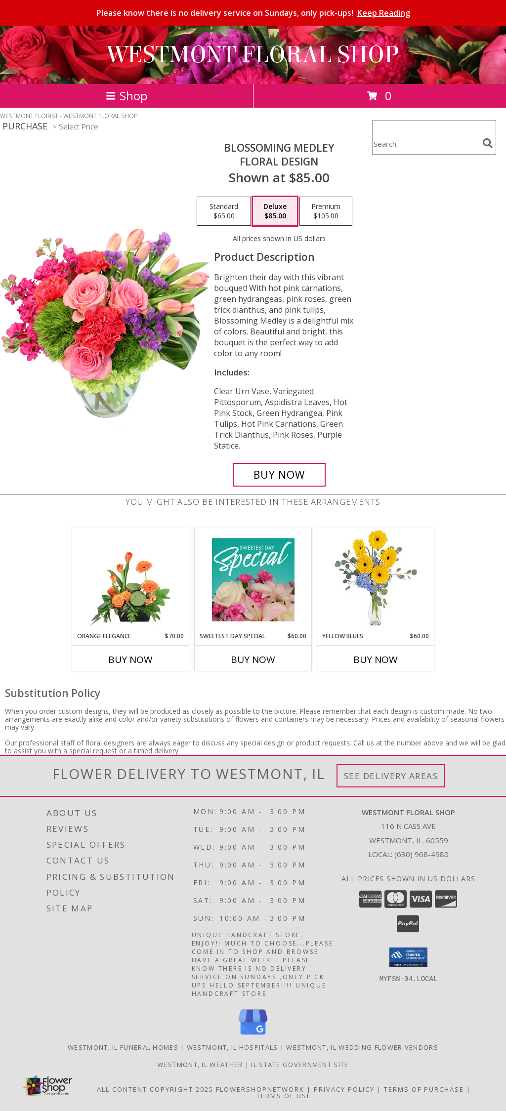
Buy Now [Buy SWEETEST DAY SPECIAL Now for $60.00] (253, 659)
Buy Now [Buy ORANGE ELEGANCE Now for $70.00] (130, 659)
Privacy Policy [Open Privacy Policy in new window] (344, 1089)
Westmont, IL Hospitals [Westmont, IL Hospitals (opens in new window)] (232, 1047)
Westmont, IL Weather (200, 1064)
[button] (408, 957)
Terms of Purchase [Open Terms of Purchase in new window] (424, 1089)
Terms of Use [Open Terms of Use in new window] (283, 1095)
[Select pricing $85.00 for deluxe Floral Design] (275, 211)
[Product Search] (425, 143)
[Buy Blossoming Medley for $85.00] (279, 475)
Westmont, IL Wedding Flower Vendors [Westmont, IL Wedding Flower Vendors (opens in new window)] (362, 1047)
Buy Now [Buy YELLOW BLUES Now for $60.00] (375, 659)
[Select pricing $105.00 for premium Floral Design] (326, 211)
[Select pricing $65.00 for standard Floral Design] (224, 211)
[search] (488, 143)
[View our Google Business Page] (253, 1035)
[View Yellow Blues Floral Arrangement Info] (376, 580)
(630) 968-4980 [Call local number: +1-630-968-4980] (421, 854)
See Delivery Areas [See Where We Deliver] (391, 776)
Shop (126, 95)
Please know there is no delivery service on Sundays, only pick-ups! (253, 12)
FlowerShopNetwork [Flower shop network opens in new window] (260, 1089)
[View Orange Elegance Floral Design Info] (130, 579)
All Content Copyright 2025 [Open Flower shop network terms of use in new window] (155, 1089)
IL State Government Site (299, 1064)
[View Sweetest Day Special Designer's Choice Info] (253, 579)
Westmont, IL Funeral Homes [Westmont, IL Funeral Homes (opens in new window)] (123, 1047)
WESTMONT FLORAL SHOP (253, 55)
